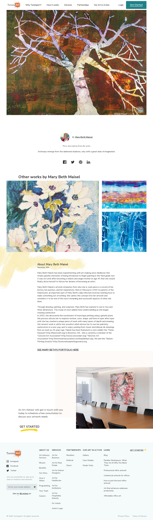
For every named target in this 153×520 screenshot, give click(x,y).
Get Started (136, 4)
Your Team (43, 491)
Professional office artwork (115, 470)
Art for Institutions (56, 486)
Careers (42, 496)
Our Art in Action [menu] (101, 5)
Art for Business (55, 456)
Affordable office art (112, 496)
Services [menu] (68, 5)
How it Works (42, 479)
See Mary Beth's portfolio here (58, 349)
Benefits (42, 468)
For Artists (56, 503)
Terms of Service (139, 516)
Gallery (86, 455)
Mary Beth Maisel (84, 137)
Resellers (70, 455)
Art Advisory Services (44, 456)
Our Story (43, 473)
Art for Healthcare (56, 479)
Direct (68, 465)
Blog (106, 455)
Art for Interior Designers (58, 471)
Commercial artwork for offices (117, 475)
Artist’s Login (57, 508)
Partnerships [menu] (83, 5)
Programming (44, 485)
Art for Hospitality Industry (56, 495)
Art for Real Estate (57, 464)
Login (120, 5)
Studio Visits (88, 465)
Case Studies (88, 460)
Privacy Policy (123, 516)
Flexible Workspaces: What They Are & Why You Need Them (115, 463)
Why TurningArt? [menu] (33, 5)
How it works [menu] (53, 5)
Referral (69, 460)
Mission (42, 463)
